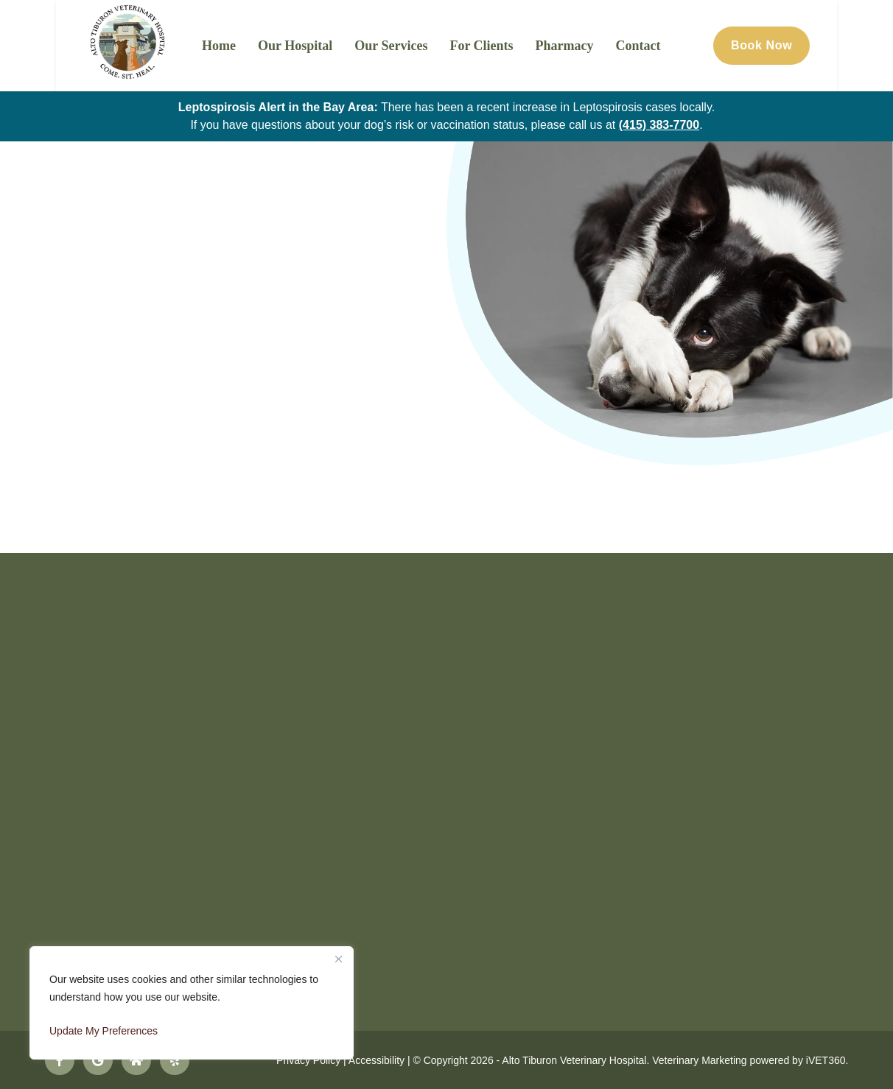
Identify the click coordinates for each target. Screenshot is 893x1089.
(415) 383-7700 (659, 125)
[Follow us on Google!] (98, 1059)
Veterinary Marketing (699, 1059)
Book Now (815, 45)
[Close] (338, 959)
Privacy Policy (308, 1059)
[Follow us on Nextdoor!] (136, 1059)
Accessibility (377, 1059)
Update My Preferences (103, 1031)
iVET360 (826, 1059)
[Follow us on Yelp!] (174, 1059)
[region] (191, 1003)
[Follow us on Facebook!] (59, 1059)
